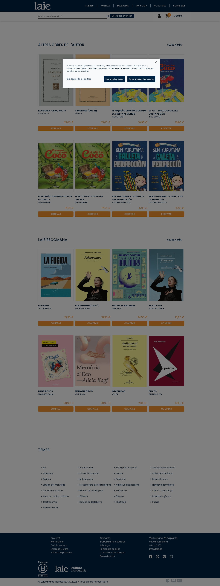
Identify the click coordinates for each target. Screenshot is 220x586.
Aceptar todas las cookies (141, 79)
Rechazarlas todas (114, 79)
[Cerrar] (155, 62)
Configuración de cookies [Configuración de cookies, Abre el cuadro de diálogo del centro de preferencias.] (79, 79)
